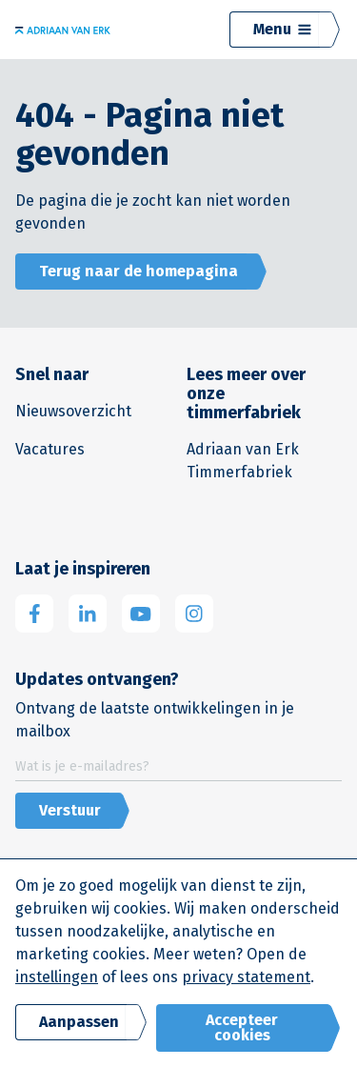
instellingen (56, 977)
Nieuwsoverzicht (73, 411)
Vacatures (50, 449)
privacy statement (246, 977)
